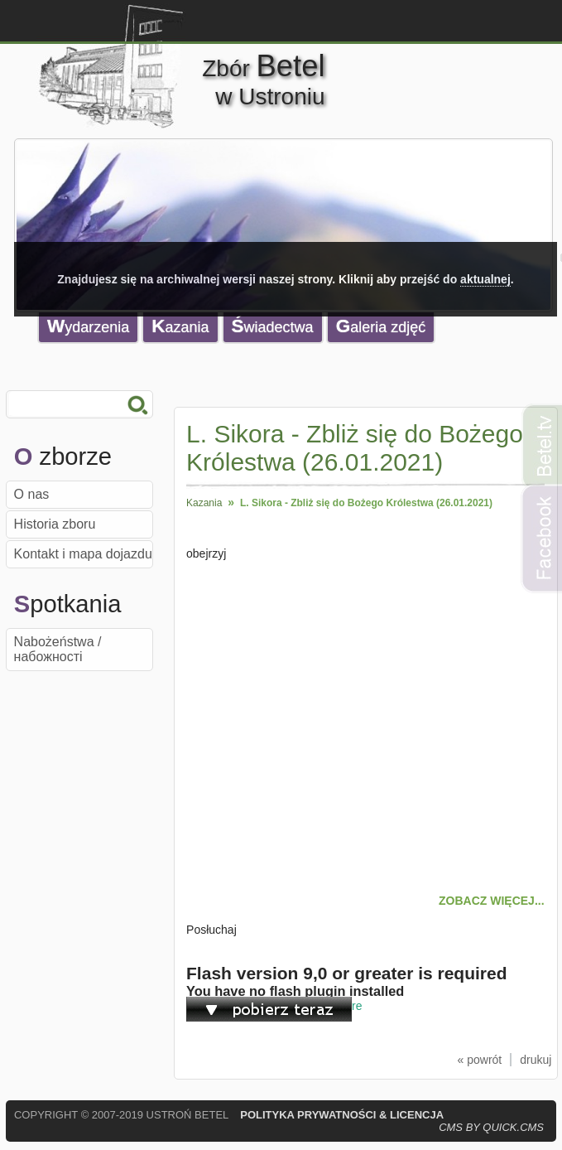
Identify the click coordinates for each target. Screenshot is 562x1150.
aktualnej (485, 279)
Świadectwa (273, 326)
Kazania (180, 326)
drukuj (535, 1059)
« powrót (480, 1059)
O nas (32, 494)
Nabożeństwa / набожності (58, 649)
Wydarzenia (88, 326)
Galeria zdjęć (381, 326)
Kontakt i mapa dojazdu (83, 554)
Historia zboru (55, 524)
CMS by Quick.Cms (491, 1127)
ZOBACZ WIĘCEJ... (492, 900)
